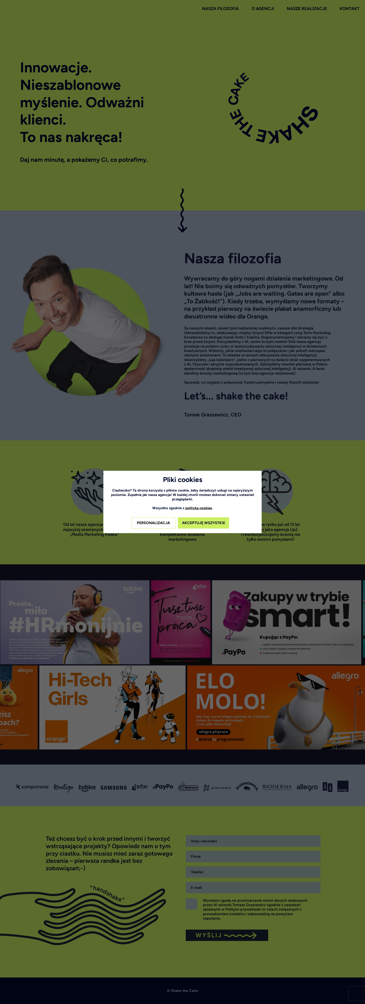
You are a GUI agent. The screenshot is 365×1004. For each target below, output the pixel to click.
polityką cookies (198, 508)
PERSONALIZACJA (153, 523)
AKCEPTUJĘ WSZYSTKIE (203, 523)
